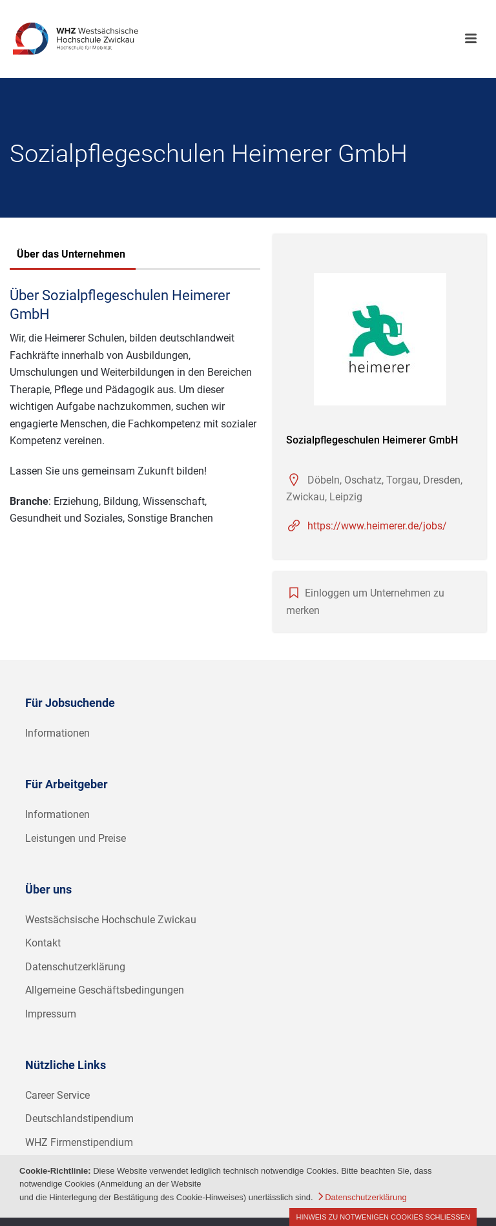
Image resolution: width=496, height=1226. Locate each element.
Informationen (57, 733)
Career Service (57, 1095)
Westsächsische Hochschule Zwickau (110, 920)
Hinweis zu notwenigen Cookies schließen (383, 1217)
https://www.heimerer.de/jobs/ (377, 526)
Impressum (50, 1014)
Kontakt (43, 943)
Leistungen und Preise (75, 838)
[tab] (71, 256)
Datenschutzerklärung (75, 967)
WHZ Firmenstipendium (79, 1142)
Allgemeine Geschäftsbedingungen (104, 990)
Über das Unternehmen (71, 254)
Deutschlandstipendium (79, 1118)
